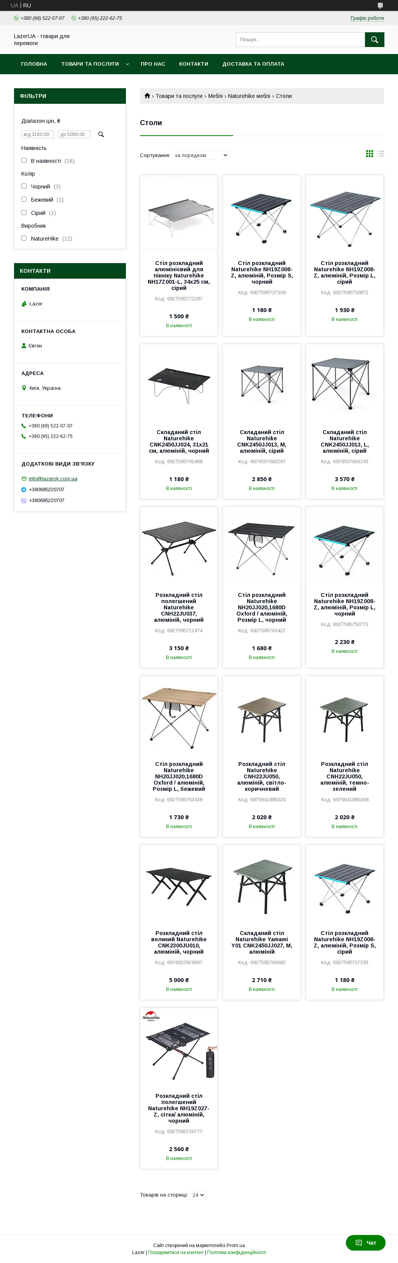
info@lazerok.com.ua (53, 478)
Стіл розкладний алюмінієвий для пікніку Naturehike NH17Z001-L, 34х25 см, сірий (179, 275)
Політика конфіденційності (236, 1252)
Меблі (215, 96)
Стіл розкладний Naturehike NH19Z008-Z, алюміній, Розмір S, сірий (345, 942)
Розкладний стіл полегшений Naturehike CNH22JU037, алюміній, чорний (179, 607)
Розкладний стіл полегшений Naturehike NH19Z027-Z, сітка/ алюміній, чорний (178, 1108)
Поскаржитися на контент (176, 1252)
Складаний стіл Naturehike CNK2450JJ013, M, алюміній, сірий (261, 441)
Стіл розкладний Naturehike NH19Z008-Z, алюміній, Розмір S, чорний (262, 272)
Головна (34, 64)
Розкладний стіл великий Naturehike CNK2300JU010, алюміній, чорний (179, 942)
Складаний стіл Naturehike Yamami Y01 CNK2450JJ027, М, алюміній (261, 942)
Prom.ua (236, 1245)
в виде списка (380, 155)
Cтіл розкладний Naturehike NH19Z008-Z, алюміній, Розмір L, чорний (344, 604)
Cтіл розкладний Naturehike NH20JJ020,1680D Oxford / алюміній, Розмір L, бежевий (179, 776)
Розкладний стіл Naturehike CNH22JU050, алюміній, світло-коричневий (261, 776)
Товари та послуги (90, 64)
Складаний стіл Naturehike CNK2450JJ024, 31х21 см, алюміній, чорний (179, 441)
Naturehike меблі (249, 96)
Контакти (193, 64)
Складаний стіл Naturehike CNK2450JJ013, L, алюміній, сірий (345, 441)
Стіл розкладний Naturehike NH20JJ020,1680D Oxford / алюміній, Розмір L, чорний (261, 607)
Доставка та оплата (253, 64)
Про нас (153, 64)
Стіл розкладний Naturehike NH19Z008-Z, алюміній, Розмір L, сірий (344, 272)
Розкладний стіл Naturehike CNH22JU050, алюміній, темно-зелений (344, 776)
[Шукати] (374, 39)
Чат (365, 1242)
